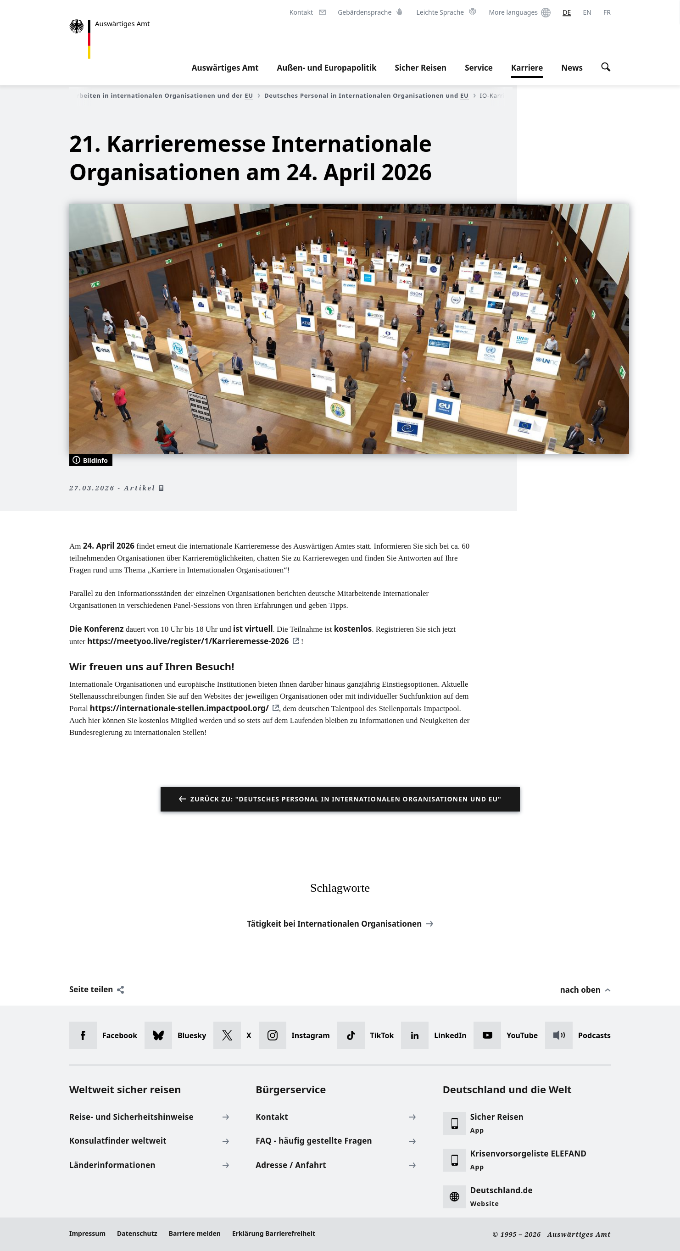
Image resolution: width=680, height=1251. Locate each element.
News (572, 67)
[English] (587, 12)
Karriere (527, 68)
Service (479, 67)
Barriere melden (195, 1233)
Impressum (87, 1233)
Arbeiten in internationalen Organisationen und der (166, 95)
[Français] (607, 12)
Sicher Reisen (421, 67)
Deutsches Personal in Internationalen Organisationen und (370, 95)
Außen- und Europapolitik (327, 67)
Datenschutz (137, 1233)
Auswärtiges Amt (225, 67)
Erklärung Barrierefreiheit (273, 1233)
